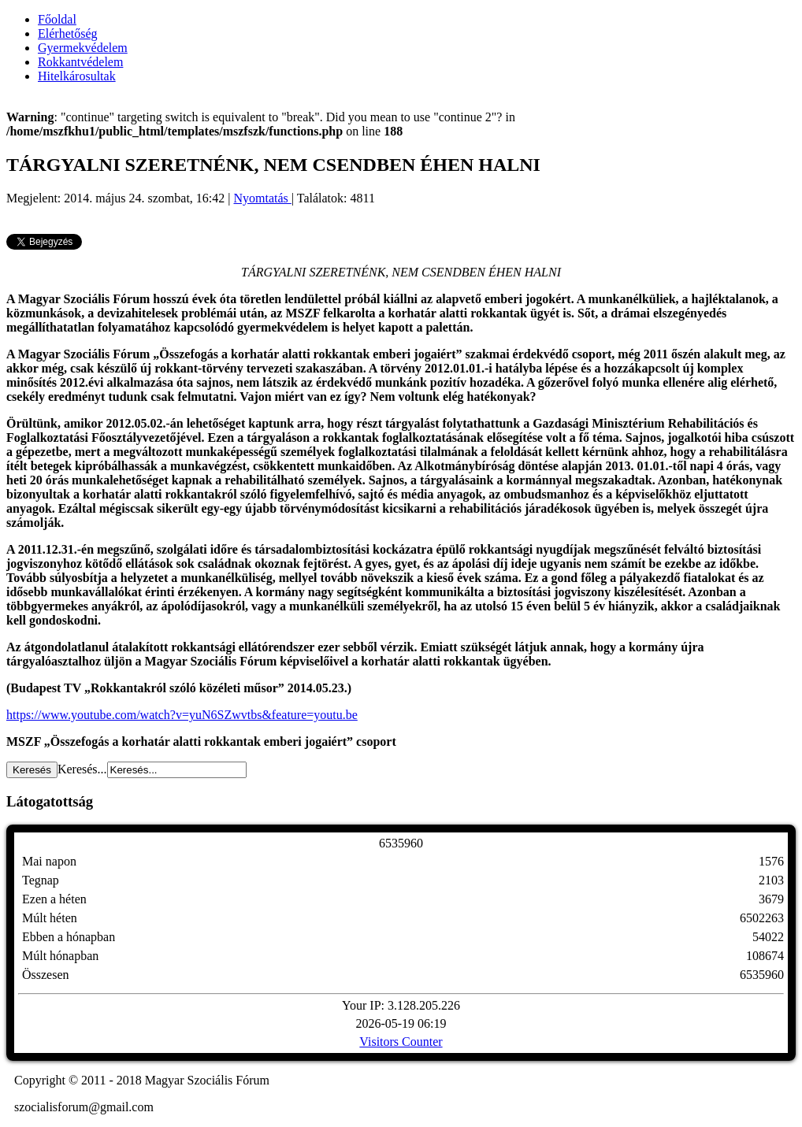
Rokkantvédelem (80, 62)
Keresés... (82, 769)
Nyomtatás (262, 198)
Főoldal (57, 19)
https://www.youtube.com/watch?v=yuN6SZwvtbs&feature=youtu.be (182, 714)
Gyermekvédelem (83, 47)
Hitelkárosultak (77, 76)
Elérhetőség (68, 33)
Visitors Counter (400, 1041)
